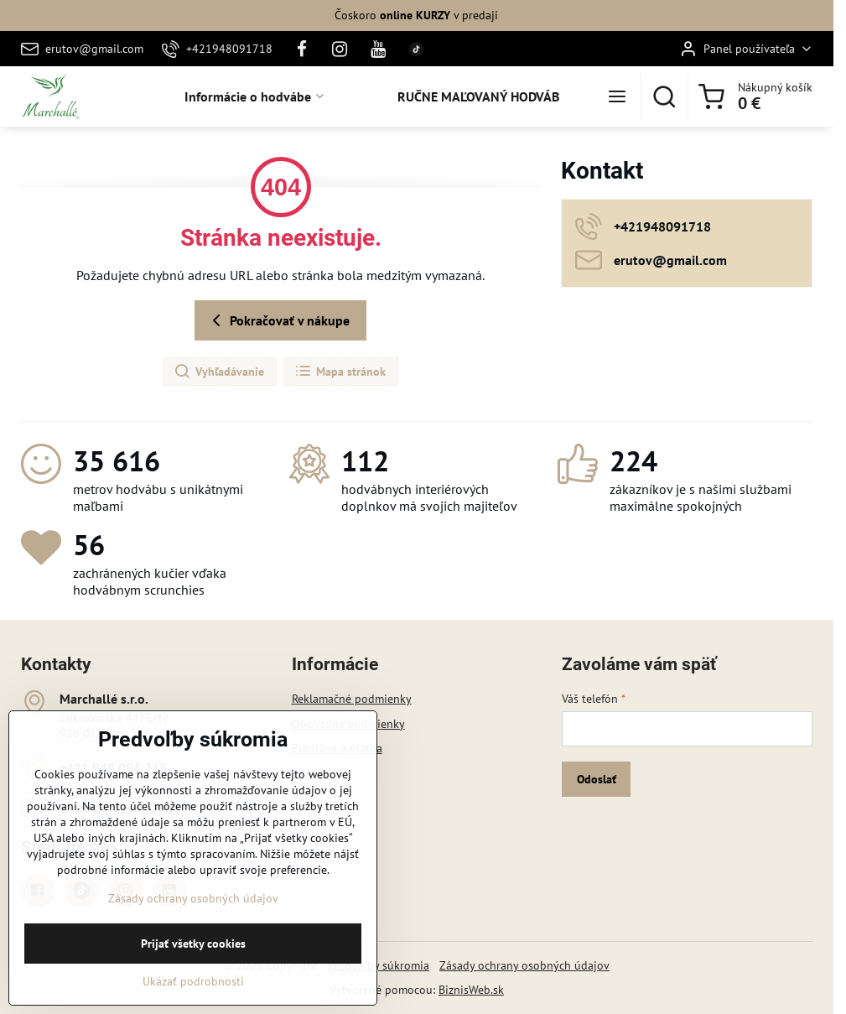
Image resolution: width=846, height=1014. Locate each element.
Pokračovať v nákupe (278, 320)
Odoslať (596, 779)
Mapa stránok (340, 371)
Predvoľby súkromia (378, 965)
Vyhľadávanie (219, 371)
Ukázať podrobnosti (193, 1003)
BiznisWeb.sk (471, 989)
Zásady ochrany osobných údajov (524, 965)
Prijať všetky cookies (193, 966)
